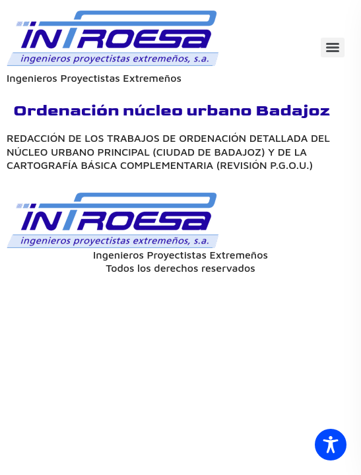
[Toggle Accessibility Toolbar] (330, 445)
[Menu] (333, 47)
